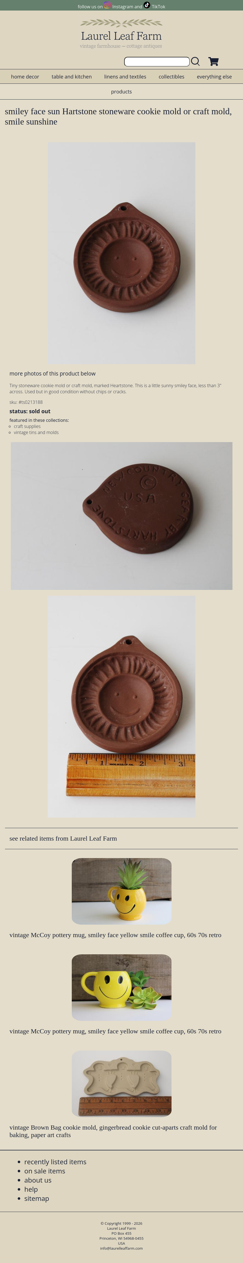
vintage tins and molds (36, 432)
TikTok (158, 7)
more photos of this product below (52, 373)
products (121, 91)
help (31, 1189)
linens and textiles (125, 76)
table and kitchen (72, 76)
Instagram (122, 7)
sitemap (36, 1198)
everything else (214, 76)
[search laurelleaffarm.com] (197, 62)
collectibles (171, 76)
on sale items (44, 1170)
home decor (25, 76)
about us (38, 1180)
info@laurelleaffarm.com (121, 1248)
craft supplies (27, 426)
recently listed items (55, 1161)
